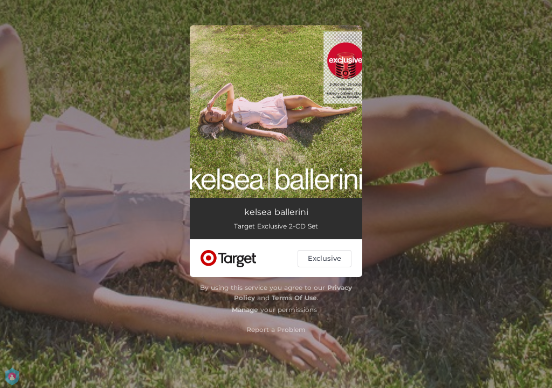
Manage (245, 310)
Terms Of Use (294, 298)
